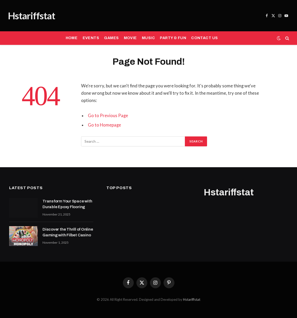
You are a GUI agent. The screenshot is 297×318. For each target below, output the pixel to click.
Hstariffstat (191, 299)
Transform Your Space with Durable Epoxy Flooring (67, 204)
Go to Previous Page (108, 115)
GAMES (111, 38)
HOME (72, 38)
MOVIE (130, 38)
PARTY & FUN (173, 38)
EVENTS (91, 38)
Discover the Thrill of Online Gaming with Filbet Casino (68, 232)
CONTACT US (204, 38)
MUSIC (148, 38)
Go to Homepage (104, 125)
